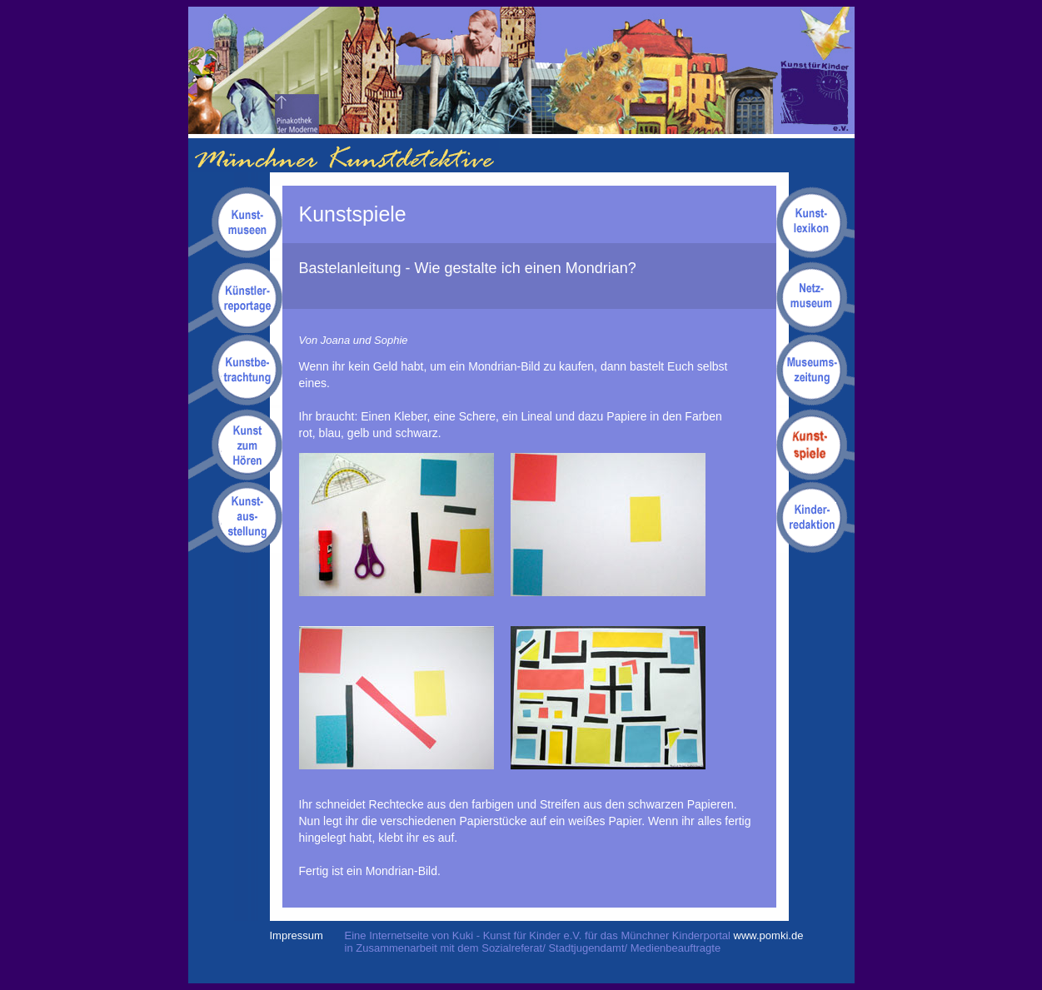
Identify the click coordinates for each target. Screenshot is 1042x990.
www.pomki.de (769, 935)
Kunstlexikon (815, 223)
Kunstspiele (815, 444)
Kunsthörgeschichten (235, 444)
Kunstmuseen (235, 223)
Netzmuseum (815, 297)
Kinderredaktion (815, 516)
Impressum (296, 935)
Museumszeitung (815, 370)
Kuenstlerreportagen (235, 297)
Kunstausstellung (235, 516)
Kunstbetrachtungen (235, 370)
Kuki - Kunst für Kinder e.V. (817, 70)
